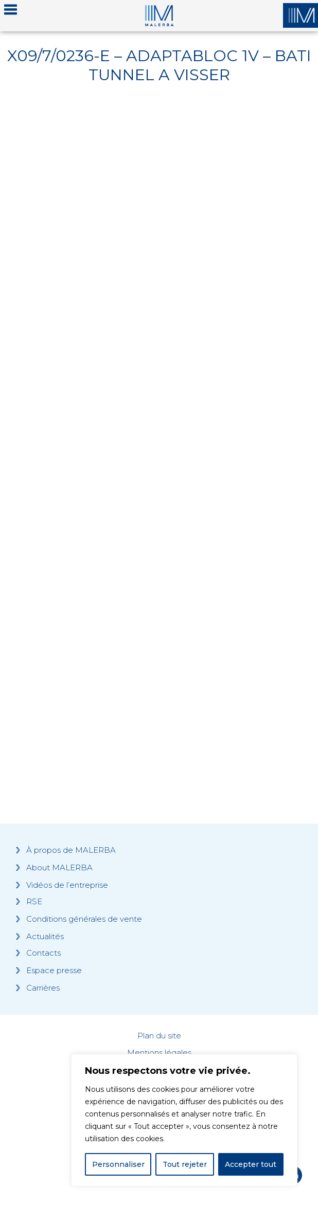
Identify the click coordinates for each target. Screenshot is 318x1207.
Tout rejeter (185, 1164)
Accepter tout (250, 1164)
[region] (184, 1120)
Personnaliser (118, 1164)
